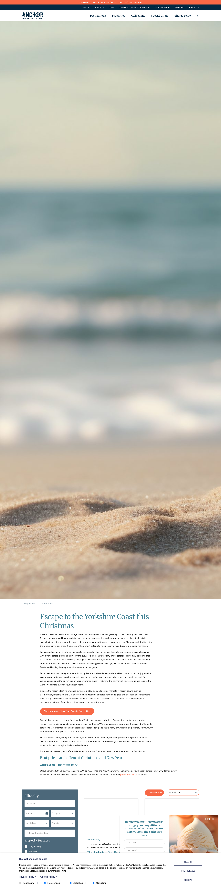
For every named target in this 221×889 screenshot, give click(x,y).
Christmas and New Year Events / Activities (67, 711)
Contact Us (194, 7)
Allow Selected (188, 871)
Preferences (52, 883)
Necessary (26, 883)
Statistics (76, 883)
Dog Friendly (33, 846)
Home (24, 603)
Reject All (188, 880)
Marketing (100, 883)
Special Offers (159, 15)
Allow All (188, 862)
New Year (114, 758)
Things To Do (182, 15)
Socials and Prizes (162, 7)
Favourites (179, 7)
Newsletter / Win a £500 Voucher (134, 7)
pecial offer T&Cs (128, 774)
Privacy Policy (27, 877)
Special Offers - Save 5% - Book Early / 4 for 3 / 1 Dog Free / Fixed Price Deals (110, 2)
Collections (138, 15)
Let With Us (99, 7)
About (86, 7)
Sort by (172, 792)
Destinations (98, 15)
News (111, 7)
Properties (118, 15)
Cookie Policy (48, 877)
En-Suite (31, 851)
